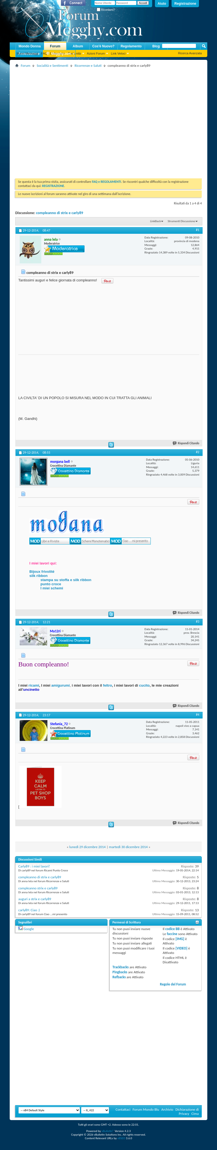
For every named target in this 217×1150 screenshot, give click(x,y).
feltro (107, 685)
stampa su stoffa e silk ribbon (65, 580)
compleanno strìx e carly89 (38, 888)
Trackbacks (121, 967)
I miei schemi (51, 588)
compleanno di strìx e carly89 (59, 213)
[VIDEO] (181, 948)
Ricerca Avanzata (190, 53)
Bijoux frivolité (41, 571)
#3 (197, 621)
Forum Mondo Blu (146, 1109)
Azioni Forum (96, 53)
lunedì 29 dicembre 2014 (87, 847)
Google (29, 929)
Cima (195, 1114)
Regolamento (131, 46)
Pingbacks (120, 972)
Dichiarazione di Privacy (187, 1111)
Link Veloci (118, 53)
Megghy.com (58, 54)
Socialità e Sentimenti (52, 65)
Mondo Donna (30, 46)
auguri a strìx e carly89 (34, 899)
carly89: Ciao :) (29, 910)
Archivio (167, 1109)
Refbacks (119, 977)
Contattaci (123, 1109)
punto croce (50, 584)
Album (78, 46)
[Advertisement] (52, 121)
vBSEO (121, 1138)
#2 (197, 452)
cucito (144, 685)
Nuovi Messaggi (27, 53)
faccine (172, 934)
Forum (55, 46)
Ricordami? (106, 9)
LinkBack (155, 221)
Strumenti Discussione (181, 221)
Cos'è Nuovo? (103, 46)
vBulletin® (107, 1131)
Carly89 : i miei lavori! (34, 866)
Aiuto (162, 4)
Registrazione (185, 4)
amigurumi (60, 685)
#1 (197, 230)
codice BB (172, 929)
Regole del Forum (173, 984)
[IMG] (179, 939)
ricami (34, 685)
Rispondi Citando (186, 443)
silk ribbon (38, 576)
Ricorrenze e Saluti (88, 65)
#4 (197, 715)
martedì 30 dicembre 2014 (128, 847)
